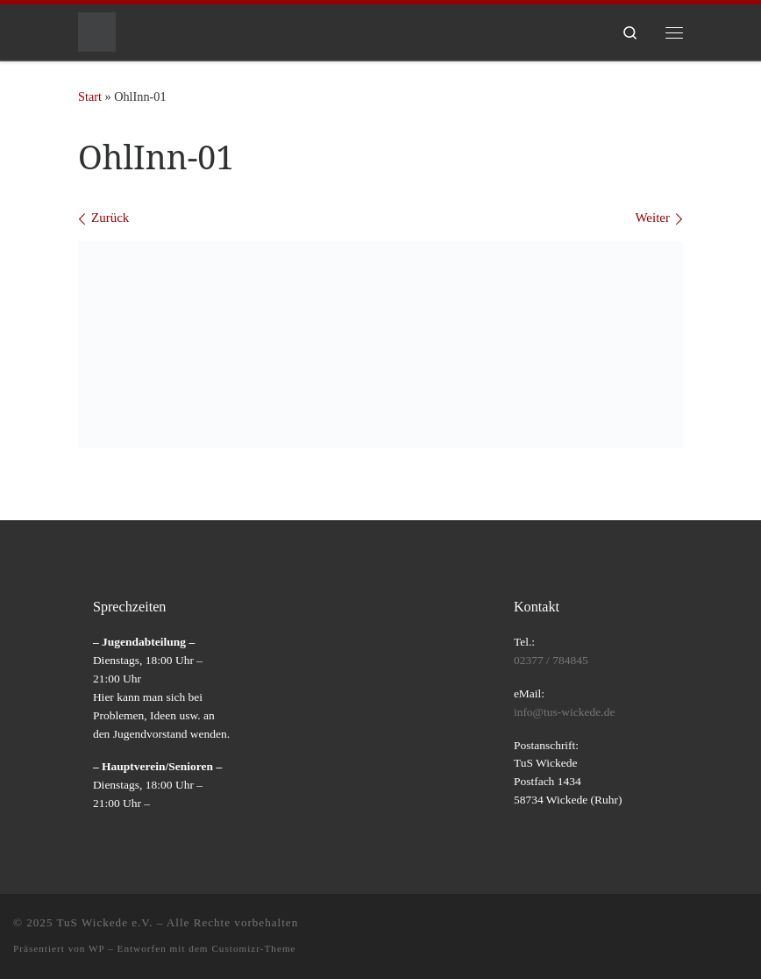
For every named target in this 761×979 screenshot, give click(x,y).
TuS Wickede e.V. (105, 922)
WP (96, 948)
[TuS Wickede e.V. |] (97, 30)
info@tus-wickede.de (564, 711)
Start (90, 96)
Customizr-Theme (253, 948)
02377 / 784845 (551, 660)
